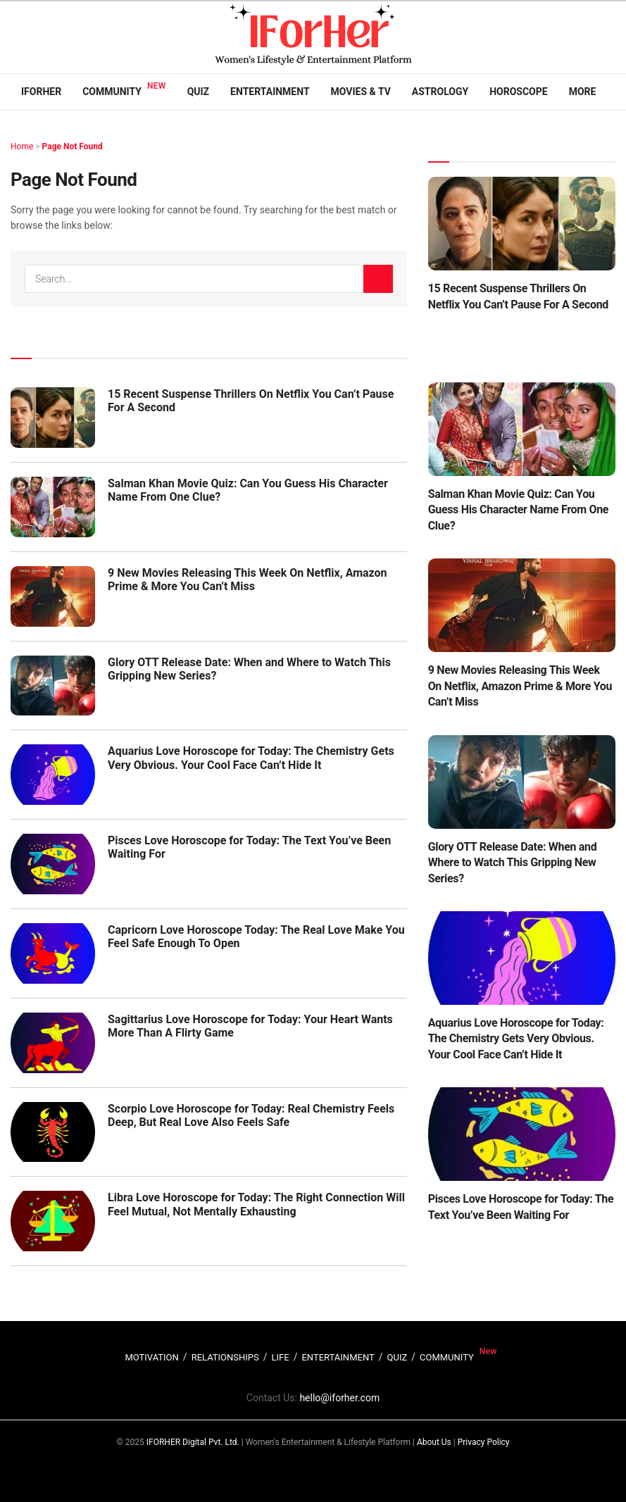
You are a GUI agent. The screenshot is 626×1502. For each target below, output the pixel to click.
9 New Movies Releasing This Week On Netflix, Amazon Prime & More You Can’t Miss (247, 579)
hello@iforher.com (339, 1397)
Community (112, 91)
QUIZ (397, 1357)
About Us (434, 1442)
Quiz (198, 91)
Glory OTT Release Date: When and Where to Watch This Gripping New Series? (512, 862)
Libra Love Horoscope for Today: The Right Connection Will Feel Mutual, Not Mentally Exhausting (256, 1204)
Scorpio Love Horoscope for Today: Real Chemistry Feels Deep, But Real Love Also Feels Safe (251, 1115)
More (582, 91)
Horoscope (518, 91)
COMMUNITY (447, 1357)
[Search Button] (378, 279)
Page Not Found (72, 146)
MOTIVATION (151, 1357)
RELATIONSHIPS (225, 1357)
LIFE (280, 1357)
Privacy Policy (484, 1442)
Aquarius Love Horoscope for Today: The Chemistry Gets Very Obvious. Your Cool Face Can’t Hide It (251, 757)
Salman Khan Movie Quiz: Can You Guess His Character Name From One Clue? (518, 509)
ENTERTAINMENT (337, 1357)
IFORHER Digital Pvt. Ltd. (192, 1442)
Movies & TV (361, 91)
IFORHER (41, 91)
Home (22, 146)
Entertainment (269, 91)
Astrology (440, 91)
